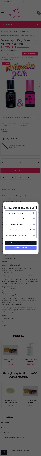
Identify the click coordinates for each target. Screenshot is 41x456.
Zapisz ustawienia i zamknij (20, 243)
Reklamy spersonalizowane (17, 235)
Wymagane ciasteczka (16, 213)
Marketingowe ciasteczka (17, 219)
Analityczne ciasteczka (16, 224)
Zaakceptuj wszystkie (20, 248)
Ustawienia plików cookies (19, 207)
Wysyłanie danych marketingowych (20, 230)
